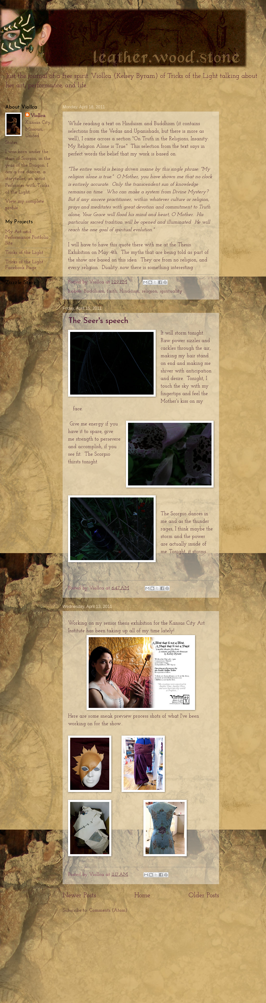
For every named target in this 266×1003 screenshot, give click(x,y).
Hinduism (129, 291)
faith (112, 291)
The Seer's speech (98, 321)
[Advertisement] (141, 958)
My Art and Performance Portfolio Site (27, 237)
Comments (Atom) (108, 910)
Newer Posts (79, 895)
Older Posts (204, 895)
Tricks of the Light (24, 252)
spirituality (171, 291)
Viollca (38, 115)
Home (142, 895)
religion (149, 291)
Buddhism (94, 291)
